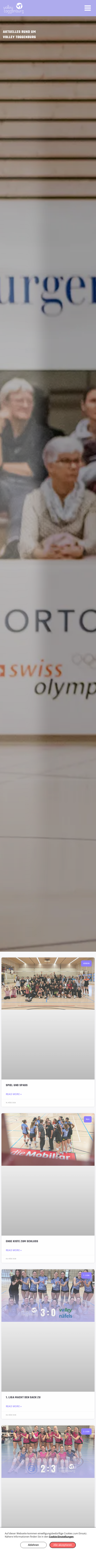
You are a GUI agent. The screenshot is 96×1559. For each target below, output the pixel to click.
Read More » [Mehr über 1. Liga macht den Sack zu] (14, 1406)
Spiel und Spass (17, 1085)
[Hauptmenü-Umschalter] (87, 8)
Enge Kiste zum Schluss (22, 1242)
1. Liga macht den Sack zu (23, 1398)
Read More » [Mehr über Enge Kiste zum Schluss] (14, 1250)
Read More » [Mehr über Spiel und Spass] (14, 1094)
